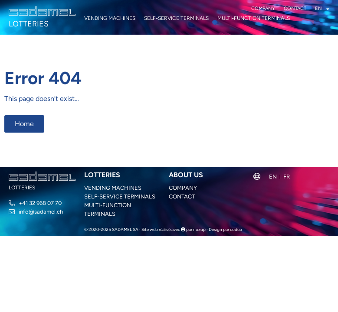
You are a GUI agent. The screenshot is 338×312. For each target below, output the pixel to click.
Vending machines (109, 18)
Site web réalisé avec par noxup (173, 229)
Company (263, 8)
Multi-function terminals (253, 18)
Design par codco (225, 229)
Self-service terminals (176, 18)
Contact (295, 8)
